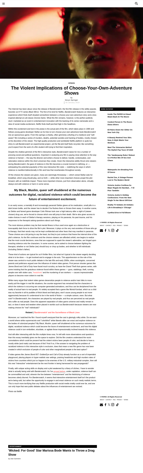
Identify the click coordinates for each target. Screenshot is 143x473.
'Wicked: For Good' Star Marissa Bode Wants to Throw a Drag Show (51, 452)
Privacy (119, 225)
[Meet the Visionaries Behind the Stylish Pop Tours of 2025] (103, 149)
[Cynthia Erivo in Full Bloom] (103, 214)
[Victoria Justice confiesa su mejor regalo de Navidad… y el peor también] (103, 187)
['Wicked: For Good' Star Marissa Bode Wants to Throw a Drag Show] (52, 423)
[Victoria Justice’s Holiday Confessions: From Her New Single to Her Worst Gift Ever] (103, 197)
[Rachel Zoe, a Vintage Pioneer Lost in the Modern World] (103, 179)
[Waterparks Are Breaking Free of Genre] (103, 171)
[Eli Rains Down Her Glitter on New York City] (103, 131)
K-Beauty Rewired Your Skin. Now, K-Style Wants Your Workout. (120, 140)
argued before (59, 371)
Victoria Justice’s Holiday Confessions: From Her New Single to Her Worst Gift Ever (120, 197)
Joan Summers (15, 459)
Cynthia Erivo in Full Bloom (119, 213)
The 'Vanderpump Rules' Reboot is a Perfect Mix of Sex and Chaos (121, 157)
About (102, 225)
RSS (114, 225)
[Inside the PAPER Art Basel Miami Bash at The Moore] (103, 116)
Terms (126, 225)
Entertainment (15, 446)
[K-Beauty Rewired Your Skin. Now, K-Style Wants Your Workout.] (103, 139)
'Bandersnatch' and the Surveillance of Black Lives (57, 312)
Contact (109, 225)
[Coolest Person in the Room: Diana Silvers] (103, 124)
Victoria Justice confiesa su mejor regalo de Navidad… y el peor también (121, 187)
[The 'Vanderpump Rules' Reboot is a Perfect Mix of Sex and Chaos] (103, 157)
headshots (37, 272)
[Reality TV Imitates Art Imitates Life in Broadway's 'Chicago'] (103, 206)
